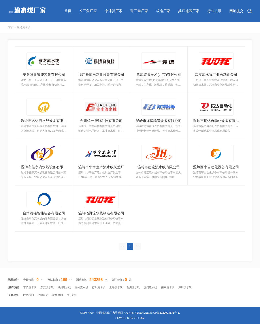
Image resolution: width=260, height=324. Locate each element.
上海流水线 (115, 287)
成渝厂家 (163, 11)
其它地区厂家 (188, 11)
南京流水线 (167, 287)
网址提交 (236, 11)
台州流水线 (133, 287)
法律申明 (43, 295)
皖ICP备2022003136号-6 (164, 312)
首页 (67, 11)
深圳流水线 (185, 287)
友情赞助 (57, 295)
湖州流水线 (64, 287)
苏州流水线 (98, 287)
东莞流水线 (47, 287)
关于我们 (72, 295)
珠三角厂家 (139, 11)
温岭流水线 (81, 287)
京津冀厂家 (113, 11)
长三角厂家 (88, 11)
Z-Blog (139, 318)
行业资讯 (214, 11)
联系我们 (28, 295)
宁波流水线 (29, 287)
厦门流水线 (150, 287)
